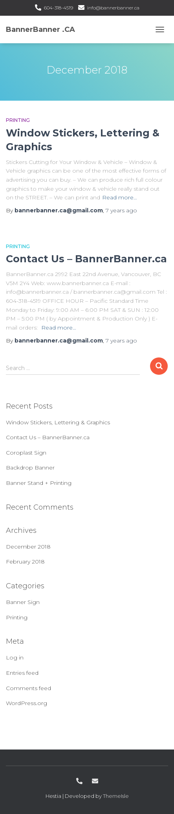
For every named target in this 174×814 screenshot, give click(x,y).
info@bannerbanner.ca (113, 8)
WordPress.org (26, 703)
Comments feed (28, 688)
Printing (18, 120)
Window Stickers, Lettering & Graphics (58, 422)
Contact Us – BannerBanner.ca (86, 259)
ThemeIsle (116, 796)
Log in (15, 657)
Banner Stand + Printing (38, 482)
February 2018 (25, 561)
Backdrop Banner (30, 467)
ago (121, 210)
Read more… (119, 197)
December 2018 (28, 546)
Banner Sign (23, 602)
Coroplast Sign (26, 452)
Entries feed (22, 672)
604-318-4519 (58, 8)
